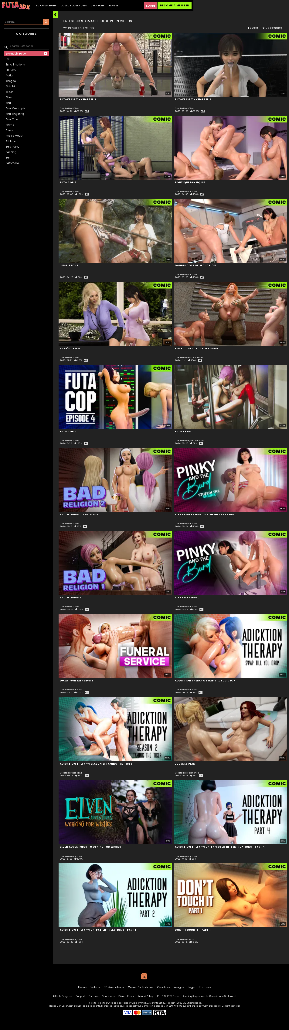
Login (150, 6)
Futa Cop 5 (68, 182)
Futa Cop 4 (68, 431)
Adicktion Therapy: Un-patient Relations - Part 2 (98, 929)
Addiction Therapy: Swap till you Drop (205, 680)
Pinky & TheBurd (187, 597)
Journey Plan (185, 763)
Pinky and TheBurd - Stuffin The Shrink (205, 514)
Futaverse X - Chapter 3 (78, 99)
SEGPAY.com (175, 1005)
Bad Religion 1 (70, 597)
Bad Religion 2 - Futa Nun (79, 514)
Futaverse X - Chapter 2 (193, 99)
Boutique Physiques (190, 182)
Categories (26, 34)
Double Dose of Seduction (195, 265)
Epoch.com (67, 1005)
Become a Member (174, 5)
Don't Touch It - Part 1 (193, 929)
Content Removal (231, 1005)
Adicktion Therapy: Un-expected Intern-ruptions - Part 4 (220, 846)
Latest (253, 28)
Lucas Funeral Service (77, 680)
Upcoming (272, 28)
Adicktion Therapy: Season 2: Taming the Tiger (96, 763)
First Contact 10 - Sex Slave (197, 348)
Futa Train (183, 431)
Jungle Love (69, 265)
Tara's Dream (70, 348)
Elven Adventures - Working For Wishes (90, 846)
